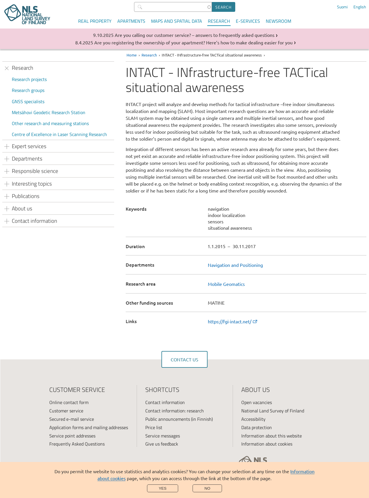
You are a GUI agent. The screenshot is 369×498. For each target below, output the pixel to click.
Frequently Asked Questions (77, 443)
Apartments (131, 21)
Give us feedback (161, 443)
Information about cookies (266, 443)
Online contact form (69, 402)
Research (219, 21)
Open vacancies (256, 402)
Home (132, 54)
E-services (248, 21)
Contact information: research (174, 410)
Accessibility (253, 419)
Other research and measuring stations (50, 123)
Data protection (256, 427)
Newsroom (278, 21)
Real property (95, 21)
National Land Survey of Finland (272, 410)
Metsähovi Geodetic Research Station (48, 112)
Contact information (165, 402)
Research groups (28, 90)
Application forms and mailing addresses (88, 427)
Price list (153, 427)
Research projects (29, 79)
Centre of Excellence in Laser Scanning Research (59, 134)
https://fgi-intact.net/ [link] (233, 321)
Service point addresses (72, 435)
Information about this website (271, 435)
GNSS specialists (28, 101)
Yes (163, 488)
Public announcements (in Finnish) (179, 419)
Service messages (162, 435)
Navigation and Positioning (235, 265)
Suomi (342, 7)
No (207, 488)
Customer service (66, 410)
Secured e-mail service (71, 419)
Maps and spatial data (176, 21)
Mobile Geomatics (226, 284)
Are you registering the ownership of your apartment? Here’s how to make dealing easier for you (193, 42)
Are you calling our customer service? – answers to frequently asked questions (194, 35)
